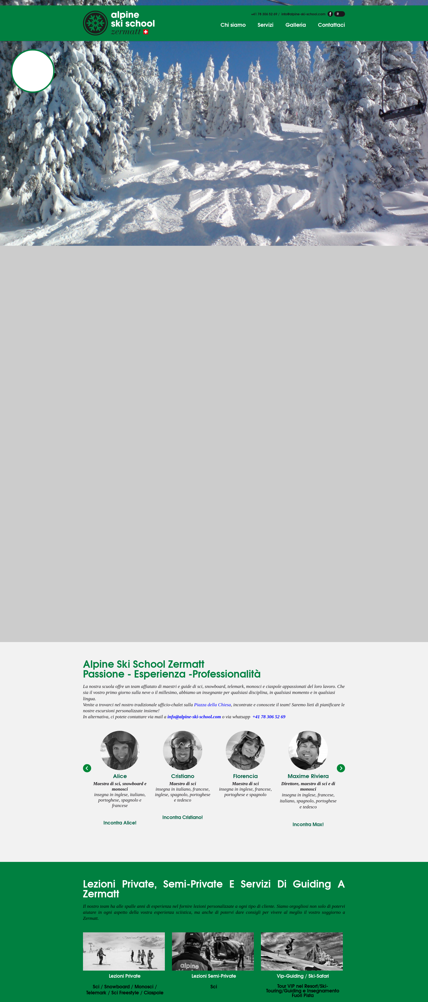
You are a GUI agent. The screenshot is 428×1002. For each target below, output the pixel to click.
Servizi (266, 24)
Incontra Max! (308, 824)
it (338, 13)
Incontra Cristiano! (182, 817)
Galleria (296, 24)
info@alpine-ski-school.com (303, 13)
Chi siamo (233, 24)
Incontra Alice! (119, 822)
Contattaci (331, 24)
